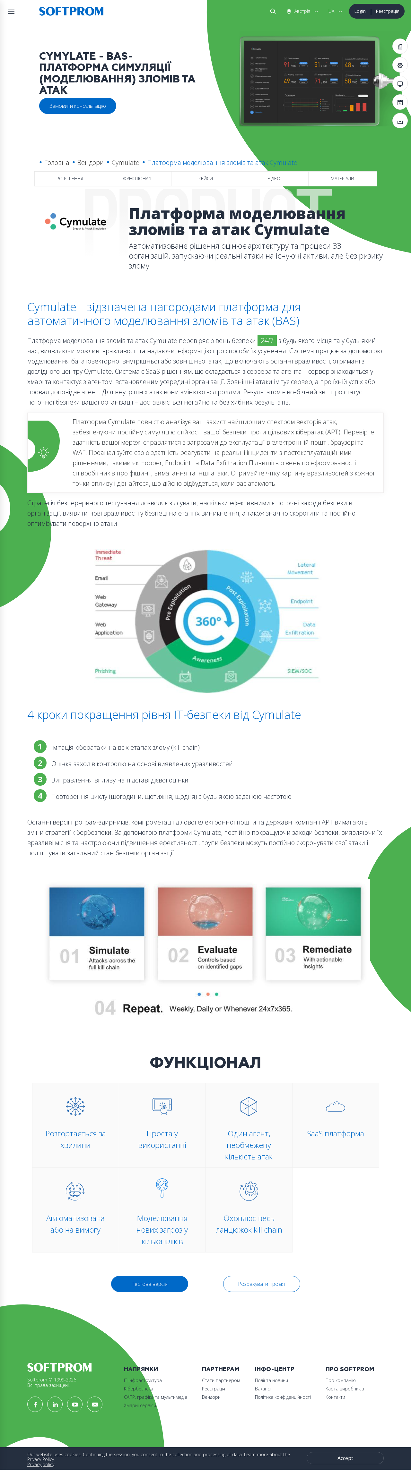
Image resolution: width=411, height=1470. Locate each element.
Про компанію (341, 1380)
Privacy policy (40, 1464)
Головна (56, 162)
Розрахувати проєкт (261, 1283)
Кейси (205, 178)
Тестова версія (150, 1283)
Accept (345, 1458)
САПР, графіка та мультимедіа (155, 1397)
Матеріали (342, 178)
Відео (273, 178)
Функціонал (137, 178)
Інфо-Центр (274, 1369)
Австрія (301, 11)
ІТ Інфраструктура (143, 1380)
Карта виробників (345, 1389)
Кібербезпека (138, 1389)
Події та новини (271, 1380)
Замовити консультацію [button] (77, 105)
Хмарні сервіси (140, 1405)
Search (272, 11)
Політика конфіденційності (283, 1397)
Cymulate (125, 162)
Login (360, 11)
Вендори (90, 162)
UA (331, 11)
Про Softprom (350, 1369)
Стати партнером (221, 1380)
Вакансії (263, 1389)
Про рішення (68, 178)
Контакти (335, 1397)
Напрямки (141, 1369)
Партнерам (220, 1369)
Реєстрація (387, 11)
